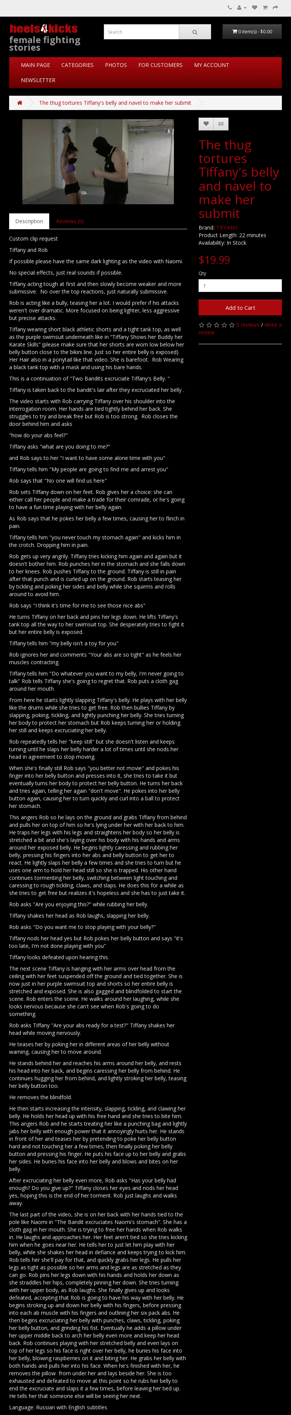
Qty (202, 273)
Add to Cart (240, 307)
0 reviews (248, 324)
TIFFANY (227, 227)
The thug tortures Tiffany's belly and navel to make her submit (115, 102)
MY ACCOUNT (211, 64)
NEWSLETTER (38, 80)
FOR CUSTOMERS (160, 64)
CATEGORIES (77, 64)
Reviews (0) (70, 221)
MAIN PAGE (35, 64)
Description (29, 221)
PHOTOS (116, 64)
